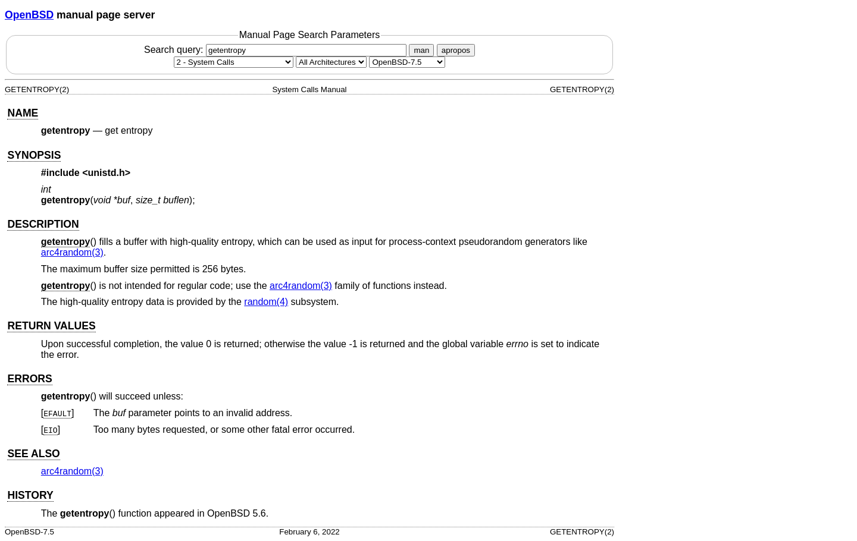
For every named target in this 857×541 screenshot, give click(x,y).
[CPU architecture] (331, 62)
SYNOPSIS (34, 155)
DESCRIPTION (43, 224)
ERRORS (29, 379)
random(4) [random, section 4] (266, 302)
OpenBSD (29, 15)
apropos (456, 50)
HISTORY (30, 495)
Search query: (276, 50)
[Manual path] (407, 62)
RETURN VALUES (51, 326)
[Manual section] (233, 62)
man (421, 50)
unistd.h (106, 173)
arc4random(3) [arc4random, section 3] (72, 252)
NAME (22, 113)
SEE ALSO (33, 454)
